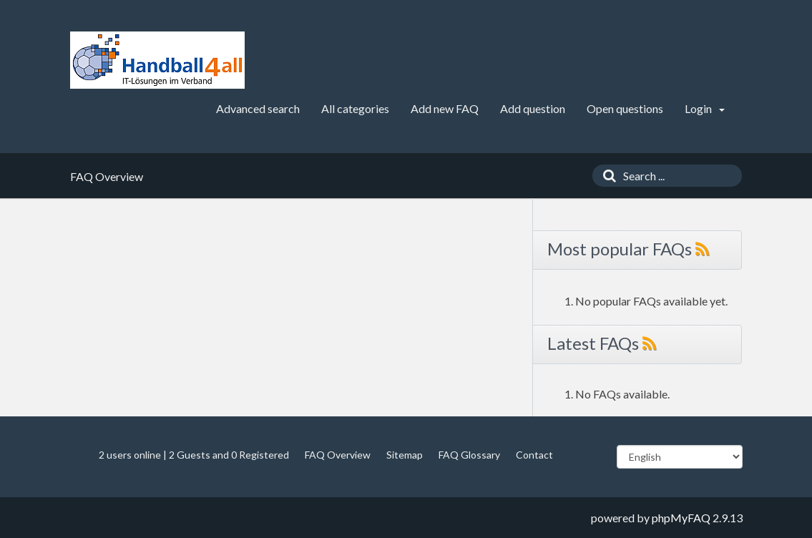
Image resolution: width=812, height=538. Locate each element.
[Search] (606, 176)
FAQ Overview (338, 455)
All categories (355, 108)
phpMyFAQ (681, 517)
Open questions (625, 108)
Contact (534, 455)
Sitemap (404, 455)
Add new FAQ (445, 108)
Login (705, 108)
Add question (532, 108)
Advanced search (258, 108)
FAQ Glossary (469, 455)
